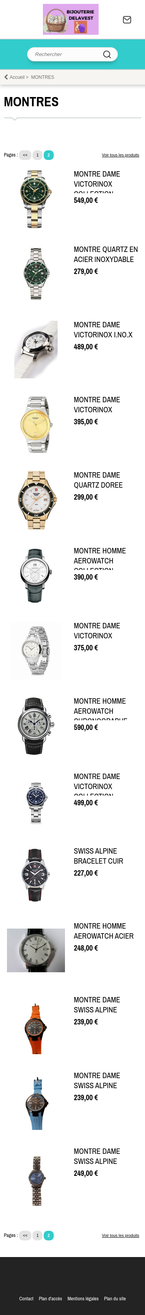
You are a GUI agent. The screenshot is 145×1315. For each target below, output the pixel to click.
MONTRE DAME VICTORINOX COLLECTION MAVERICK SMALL (101, 189)
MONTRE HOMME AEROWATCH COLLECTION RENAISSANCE (100, 566)
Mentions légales (83, 1298)
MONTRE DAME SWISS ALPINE (97, 1005)
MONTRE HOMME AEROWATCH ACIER (104, 931)
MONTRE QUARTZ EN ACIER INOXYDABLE (106, 254)
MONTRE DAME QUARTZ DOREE (98, 480)
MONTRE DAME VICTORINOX (97, 405)
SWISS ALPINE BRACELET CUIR (98, 856)
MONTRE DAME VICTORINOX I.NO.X (103, 330)
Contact (127, 20)
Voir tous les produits (120, 155)
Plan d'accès (50, 1298)
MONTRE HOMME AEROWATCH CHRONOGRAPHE (101, 711)
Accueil (17, 77)
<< (25, 155)
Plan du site (115, 1298)
